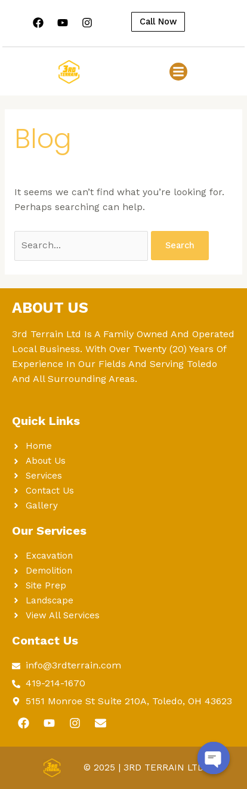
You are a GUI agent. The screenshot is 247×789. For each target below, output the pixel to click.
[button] (178, 71)
